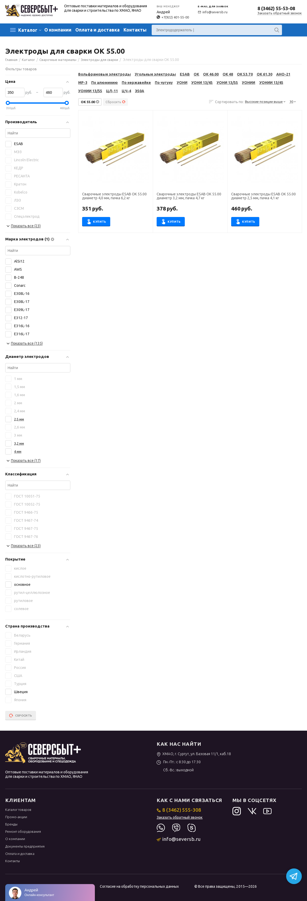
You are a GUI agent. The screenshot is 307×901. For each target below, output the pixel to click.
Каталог (27, 30)
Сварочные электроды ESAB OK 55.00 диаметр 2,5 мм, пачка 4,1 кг (263, 196)
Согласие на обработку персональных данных (139, 886)
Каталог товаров (18, 809)
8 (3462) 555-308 (179, 810)
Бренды (11, 824)
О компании (57, 29)
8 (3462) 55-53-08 (276, 8)
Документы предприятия (25, 846)
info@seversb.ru (213, 12)
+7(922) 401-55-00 (173, 17)
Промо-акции (16, 817)
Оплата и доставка (97, 29)
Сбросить (116, 102)
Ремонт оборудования (23, 831)
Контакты (135, 29)
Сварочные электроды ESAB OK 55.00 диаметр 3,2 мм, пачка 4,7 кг (189, 196)
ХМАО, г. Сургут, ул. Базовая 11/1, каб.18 (194, 754)
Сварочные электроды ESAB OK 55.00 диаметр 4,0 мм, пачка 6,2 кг (114, 196)
